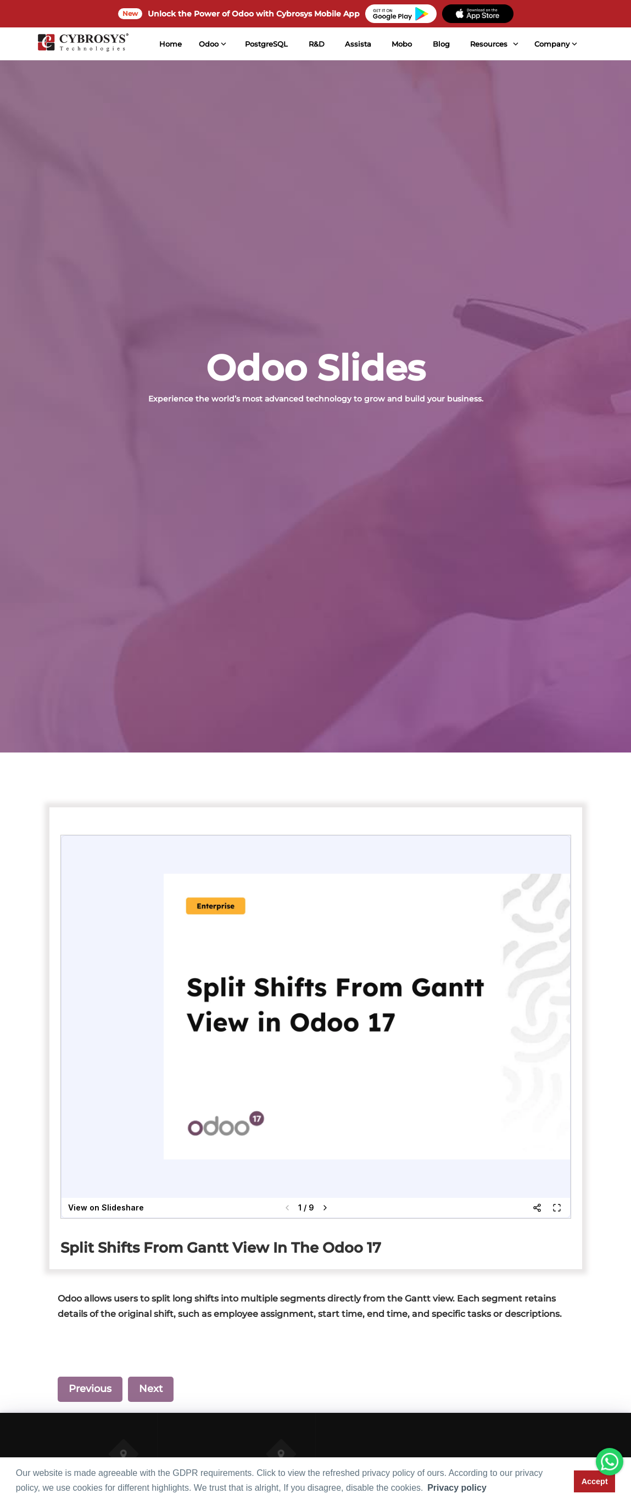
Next (151, 1389)
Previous (90, 1389)
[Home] (82, 43)
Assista (358, 43)
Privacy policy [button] (457, 1487)
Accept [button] (595, 1481)
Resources (488, 43)
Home (170, 43)
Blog (440, 43)
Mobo (402, 43)
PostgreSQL (266, 43)
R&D (317, 43)
